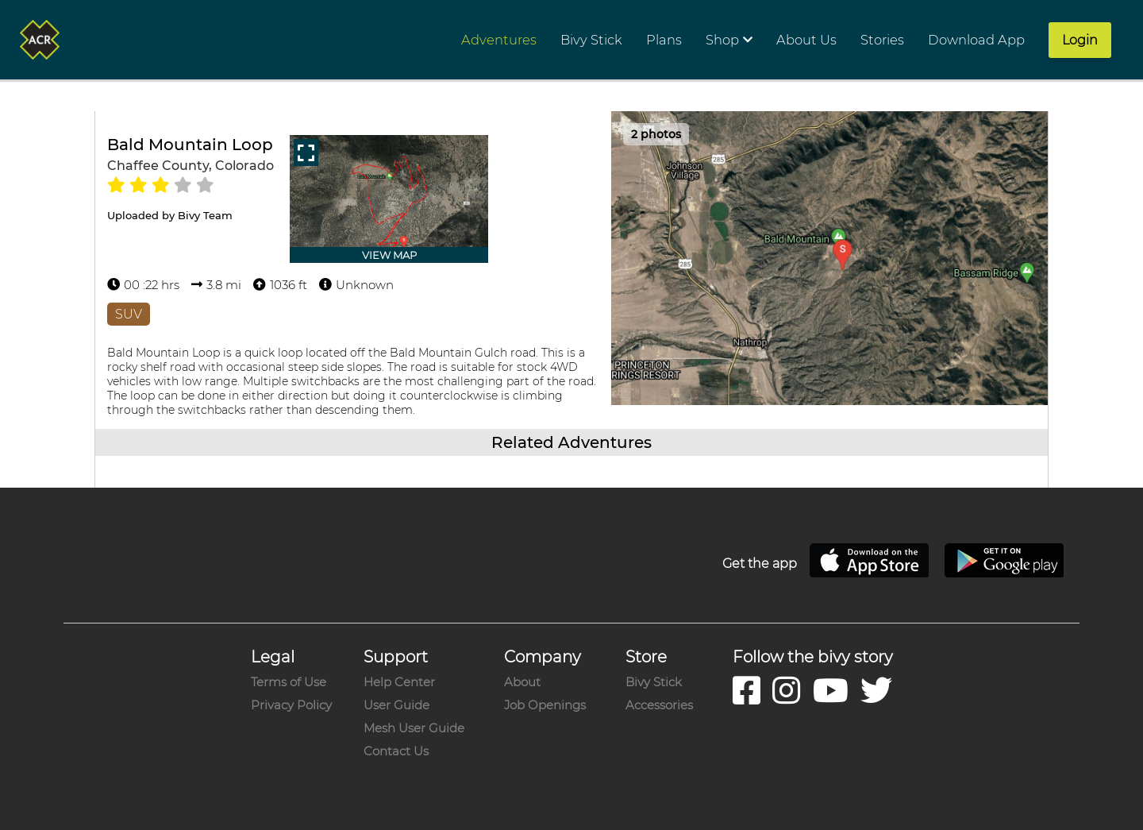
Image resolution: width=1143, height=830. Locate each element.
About (522, 681)
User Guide (396, 704)
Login (1080, 40)
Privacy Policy (291, 704)
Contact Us (396, 751)
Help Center (399, 681)
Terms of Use (288, 681)
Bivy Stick (653, 681)
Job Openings (545, 704)
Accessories (659, 704)
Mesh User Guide (414, 727)
